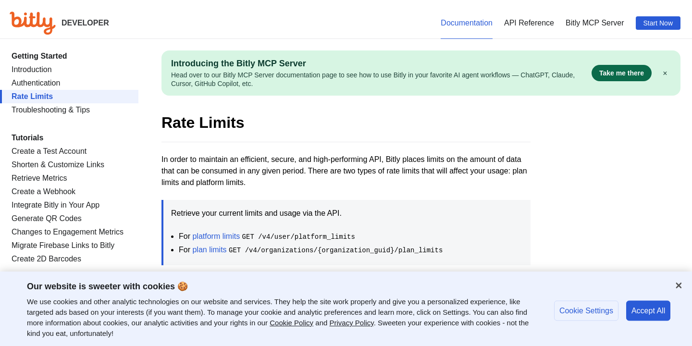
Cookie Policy (291, 323)
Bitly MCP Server (595, 23)
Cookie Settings (586, 310)
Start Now (658, 23)
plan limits (209, 250)
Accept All (648, 310)
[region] (346, 309)
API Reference (529, 23)
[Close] (678, 285)
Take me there (621, 73)
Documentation (467, 23)
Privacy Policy (352, 323)
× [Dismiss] (665, 73)
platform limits (216, 236)
